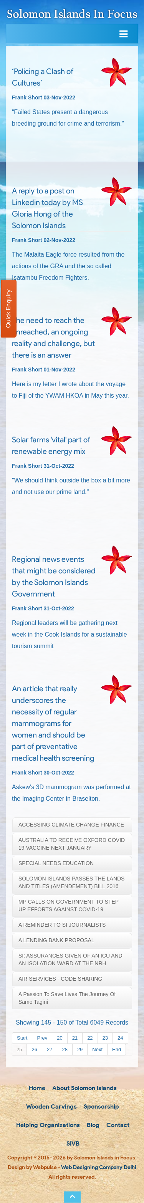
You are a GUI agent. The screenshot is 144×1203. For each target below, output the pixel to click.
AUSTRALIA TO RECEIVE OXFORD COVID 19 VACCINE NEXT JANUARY (71, 844)
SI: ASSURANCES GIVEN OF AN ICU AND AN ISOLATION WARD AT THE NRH (70, 959)
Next (97, 1049)
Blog (92, 1125)
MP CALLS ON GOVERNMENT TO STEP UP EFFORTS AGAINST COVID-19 (68, 905)
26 (34, 1049)
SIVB (72, 1143)
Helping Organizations (47, 1125)
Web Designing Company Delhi (98, 1167)
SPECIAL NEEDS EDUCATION (56, 863)
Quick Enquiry (8, 308)
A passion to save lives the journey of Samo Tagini (67, 998)
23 (105, 1038)
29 (80, 1049)
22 (90, 1038)
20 (59, 1038)
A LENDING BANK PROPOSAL (56, 940)
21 (75, 1038)
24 (120, 1038)
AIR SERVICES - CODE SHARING (60, 979)
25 (19, 1049)
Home (36, 1088)
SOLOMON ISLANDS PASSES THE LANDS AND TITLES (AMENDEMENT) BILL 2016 (71, 882)
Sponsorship (100, 1106)
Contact (117, 1125)
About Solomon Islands (84, 1088)
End (116, 1049)
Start (22, 1038)
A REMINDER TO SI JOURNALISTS (62, 925)
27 (49, 1049)
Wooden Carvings (51, 1106)
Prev (42, 1038)
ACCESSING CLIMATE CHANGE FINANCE (71, 825)
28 (64, 1049)
